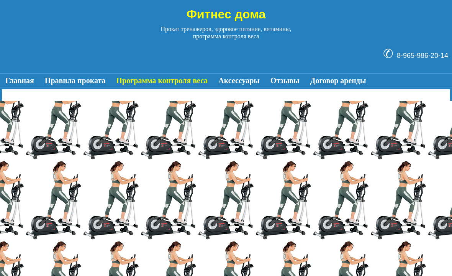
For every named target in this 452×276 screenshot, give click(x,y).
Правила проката (75, 80)
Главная (19, 80)
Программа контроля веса (162, 80)
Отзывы (285, 80)
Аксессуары (239, 80)
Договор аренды (338, 80)
